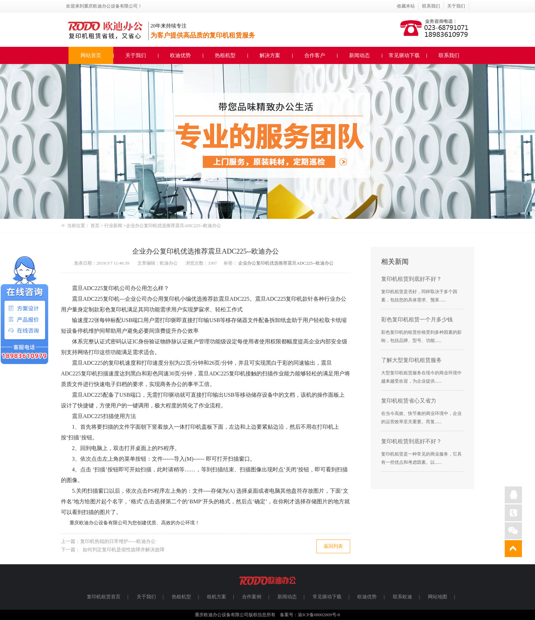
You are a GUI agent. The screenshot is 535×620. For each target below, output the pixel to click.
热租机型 (225, 55)
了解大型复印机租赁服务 (411, 360)
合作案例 (251, 596)
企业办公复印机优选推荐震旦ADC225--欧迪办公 (173, 225)
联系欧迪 (402, 596)
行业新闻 (113, 225)
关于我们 (456, 6)
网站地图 (437, 596)
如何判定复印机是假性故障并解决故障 (122, 549)
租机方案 (216, 596)
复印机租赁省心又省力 (408, 401)
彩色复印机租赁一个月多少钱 (417, 319)
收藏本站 (406, 6)
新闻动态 (359, 55)
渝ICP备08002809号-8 (319, 614)
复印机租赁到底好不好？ (411, 279)
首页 (95, 225)
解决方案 (270, 55)
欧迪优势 (180, 55)
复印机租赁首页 (103, 596)
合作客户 (314, 55)
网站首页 (91, 55)
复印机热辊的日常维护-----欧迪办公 (118, 541)
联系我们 (431, 6)
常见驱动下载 (404, 55)
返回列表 (333, 546)
